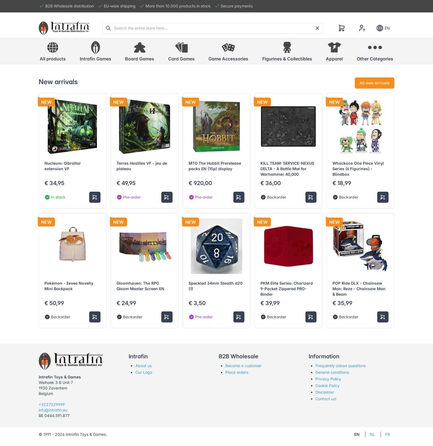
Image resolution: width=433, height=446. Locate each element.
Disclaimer (324, 392)
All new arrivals (375, 83)
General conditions (332, 372)
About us (143, 365)
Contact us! (325, 398)
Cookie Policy (327, 385)
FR (387, 434)
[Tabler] (64, 28)
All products (53, 51)
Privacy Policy (328, 378)
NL (372, 434)
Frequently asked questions (340, 365)
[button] (95, 51)
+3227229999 (52, 404)
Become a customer (243, 365)
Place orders (236, 372)
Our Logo (143, 372)
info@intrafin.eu (53, 410)
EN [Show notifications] (383, 28)
